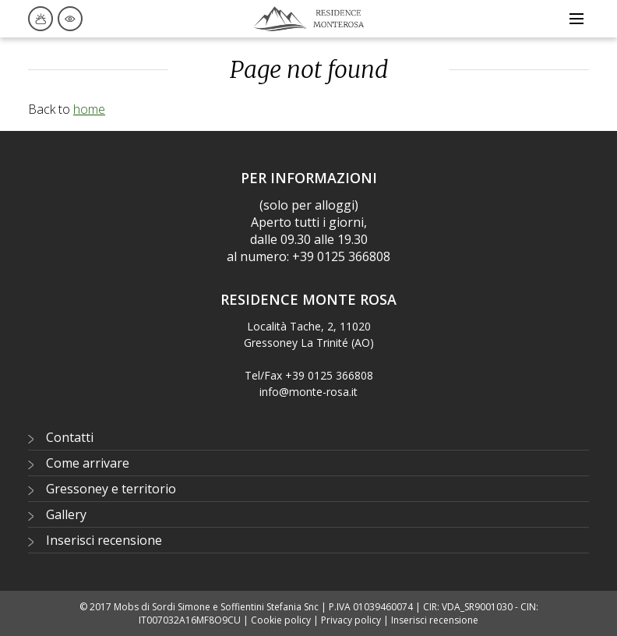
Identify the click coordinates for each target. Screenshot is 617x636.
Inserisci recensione (104, 540)
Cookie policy (281, 620)
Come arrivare (87, 463)
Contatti (69, 437)
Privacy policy (351, 620)
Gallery (66, 514)
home (89, 109)
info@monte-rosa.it (308, 391)
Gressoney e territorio (111, 488)
